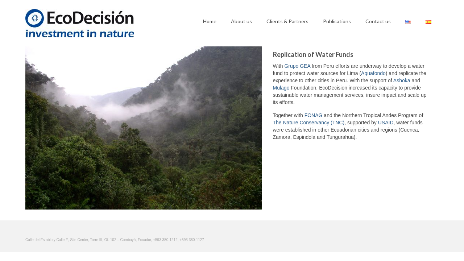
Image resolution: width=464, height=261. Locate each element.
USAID (386, 122)
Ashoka (401, 80)
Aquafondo (373, 73)
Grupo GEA (297, 66)
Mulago (281, 88)
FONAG (313, 115)
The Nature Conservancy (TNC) (309, 122)
